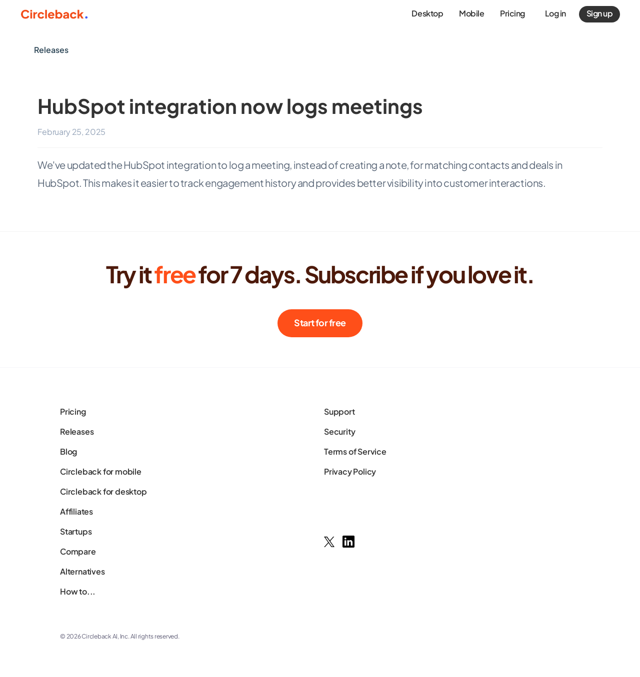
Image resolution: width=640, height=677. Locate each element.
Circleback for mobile (101, 471)
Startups (76, 531)
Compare (78, 551)
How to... (78, 591)
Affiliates (76, 511)
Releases (77, 431)
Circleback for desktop (103, 491)
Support (339, 411)
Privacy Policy (350, 471)
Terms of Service (355, 451)
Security (339, 431)
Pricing (73, 411)
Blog (68, 451)
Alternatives (82, 571)
